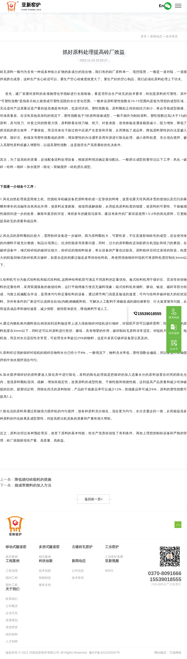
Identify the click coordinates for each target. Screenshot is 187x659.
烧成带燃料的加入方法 (35, 486)
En (161, 6)
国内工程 (12, 579)
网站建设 (160, 654)
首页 (144, 36)
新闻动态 (156, 36)
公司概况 (12, 607)
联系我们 (12, 600)
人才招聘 (12, 643)
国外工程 (12, 586)
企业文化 (12, 614)
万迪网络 (175, 654)
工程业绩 (12, 572)
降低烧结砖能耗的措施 (35, 480)
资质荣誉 (12, 628)
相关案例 (12, 558)
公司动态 (78, 572)
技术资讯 (172, 36)
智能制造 (45, 579)
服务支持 (45, 586)
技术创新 (45, 572)
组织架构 (12, 635)
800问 (109, 572)
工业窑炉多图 (114, 558)
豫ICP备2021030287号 (104, 654)
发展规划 (12, 621)
